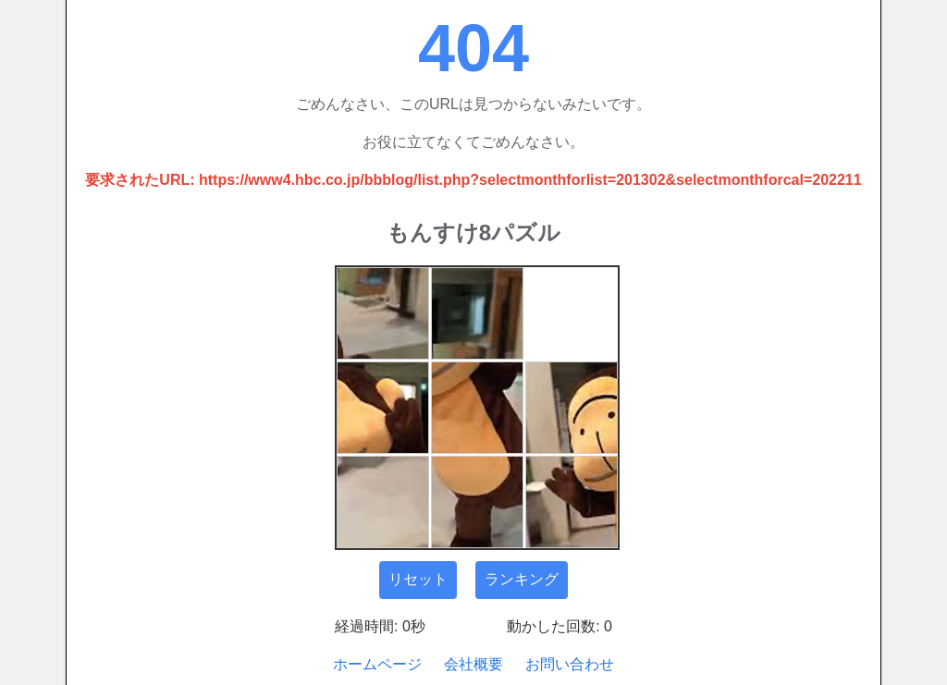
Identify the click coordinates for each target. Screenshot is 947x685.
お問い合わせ (569, 664)
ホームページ (377, 664)
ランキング (522, 579)
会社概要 (473, 664)
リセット (418, 579)
